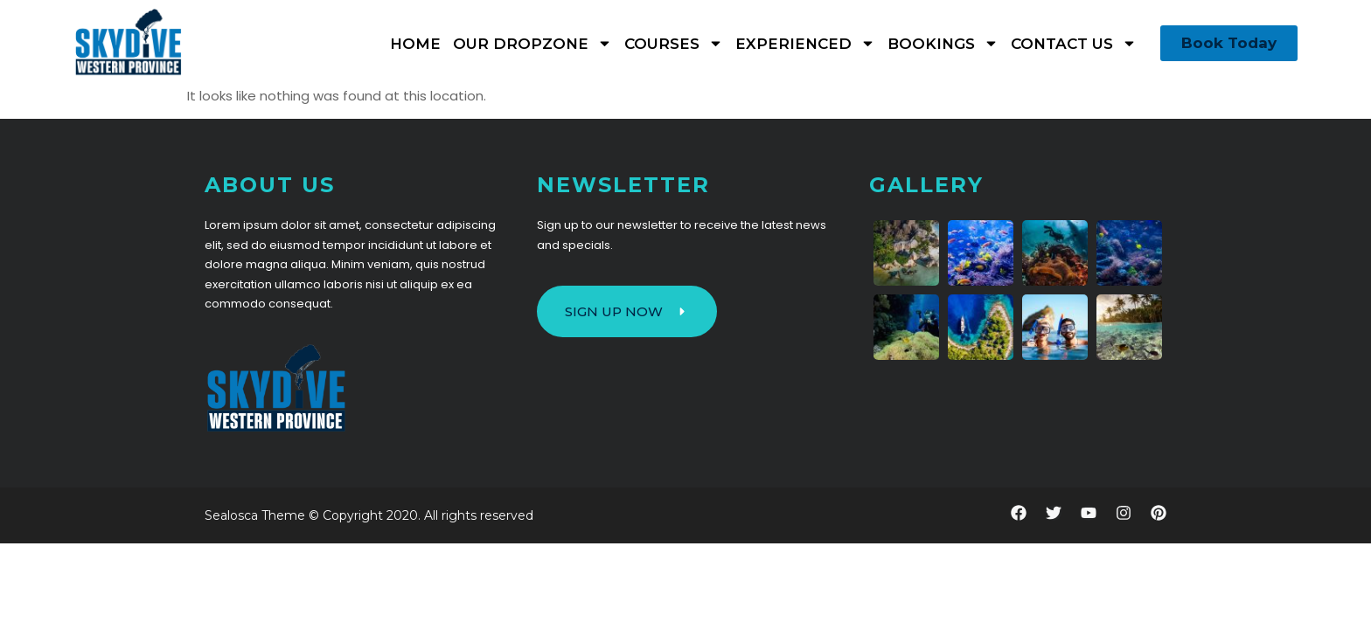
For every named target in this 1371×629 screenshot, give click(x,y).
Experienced (805, 43)
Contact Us (1074, 43)
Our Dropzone (532, 43)
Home (415, 43)
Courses (673, 43)
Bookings (943, 43)
